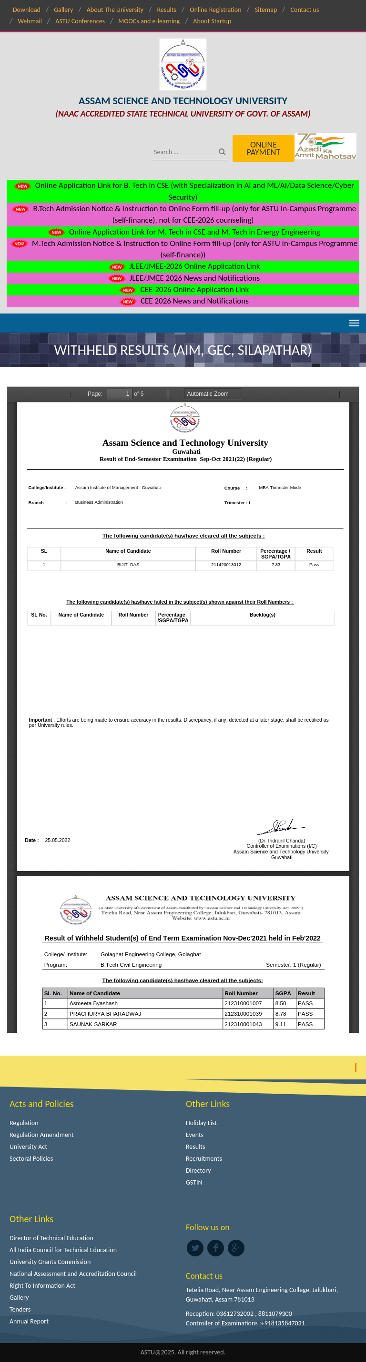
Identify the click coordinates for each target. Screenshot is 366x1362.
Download (27, 10)
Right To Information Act (42, 1286)
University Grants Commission (50, 1262)
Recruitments (204, 1159)
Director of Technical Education (51, 1238)
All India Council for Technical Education (63, 1250)
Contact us (305, 10)
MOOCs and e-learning (149, 21)
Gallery (63, 10)
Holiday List (201, 1123)
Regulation (24, 1123)
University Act (28, 1147)
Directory (198, 1170)
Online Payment (263, 148)
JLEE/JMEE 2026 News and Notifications (183, 278)
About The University (115, 10)
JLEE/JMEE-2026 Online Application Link (183, 266)
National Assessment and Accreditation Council (73, 1274)
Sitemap (266, 10)
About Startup (212, 21)
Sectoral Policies (31, 1159)
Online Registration (215, 10)
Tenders (20, 1309)
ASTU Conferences (80, 21)
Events (194, 1135)
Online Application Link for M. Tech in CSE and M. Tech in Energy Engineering (183, 232)
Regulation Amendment (42, 1135)
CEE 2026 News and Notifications (183, 301)
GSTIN (194, 1182)
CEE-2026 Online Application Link (183, 289)
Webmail (30, 21)
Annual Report (29, 1321)
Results (166, 10)
